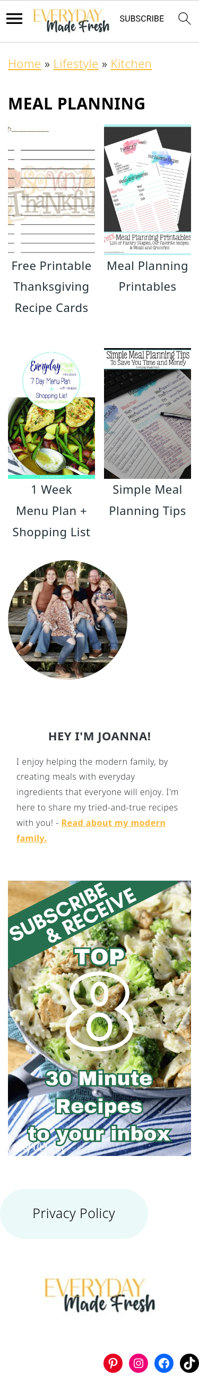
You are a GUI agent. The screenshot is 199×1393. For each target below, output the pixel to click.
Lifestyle (76, 63)
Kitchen (131, 63)
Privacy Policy (73, 1213)
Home (24, 63)
